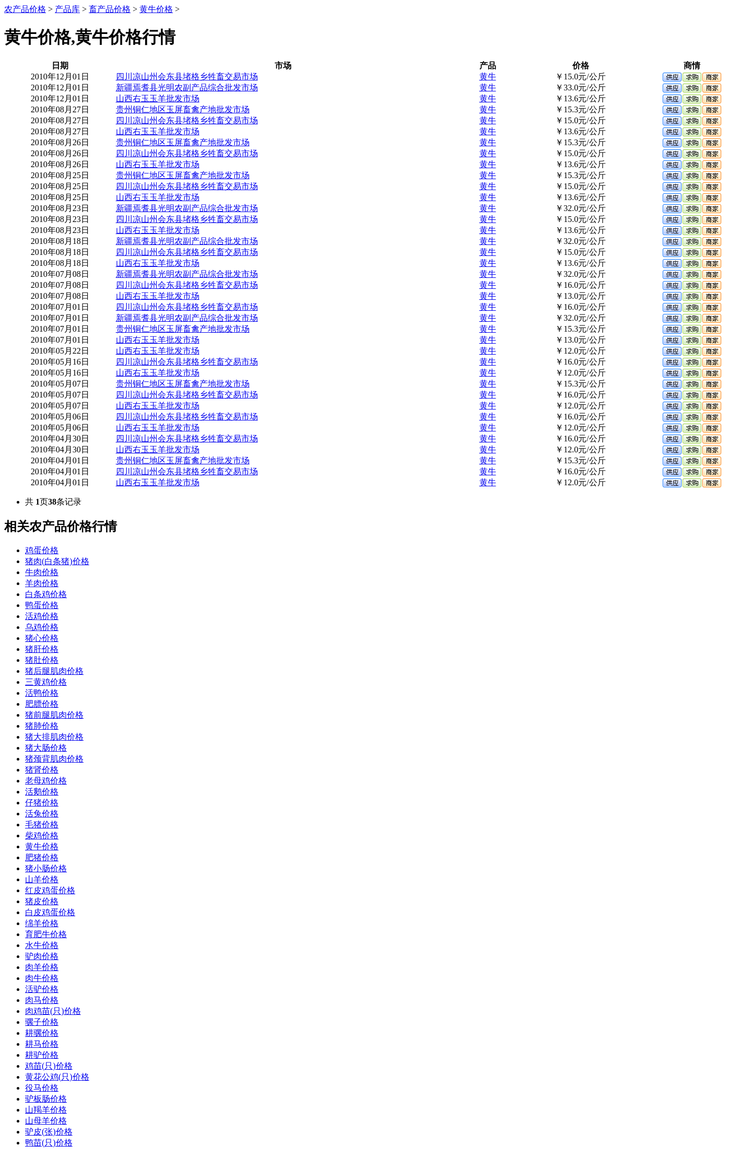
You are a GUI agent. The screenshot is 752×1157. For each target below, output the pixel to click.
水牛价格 (41, 945)
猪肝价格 (41, 649)
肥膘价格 (41, 703)
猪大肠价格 (46, 747)
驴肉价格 (41, 956)
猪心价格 (41, 638)
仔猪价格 (41, 802)
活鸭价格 (41, 692)
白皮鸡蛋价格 (50, 912)
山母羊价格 (46, 1120)
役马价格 (41, 1087)
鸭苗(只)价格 (49, 1142)
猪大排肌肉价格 (54, 736)
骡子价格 (41, 1022)
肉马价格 (41, 1000)
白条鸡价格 (46, 594)
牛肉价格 (41, 572)
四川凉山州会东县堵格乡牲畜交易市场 (187, 76)
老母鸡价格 (46, 780)
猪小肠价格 (46, 868)
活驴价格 (41, 989)
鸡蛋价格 (41, 550)
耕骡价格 (41, 1033)
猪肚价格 (41, 660)
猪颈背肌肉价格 (54, 758)
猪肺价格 (41, 725)
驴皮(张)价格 (49, 1131)
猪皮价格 (41, 901)
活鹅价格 (41, 791)
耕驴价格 (41, 1054)
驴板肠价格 (46, 1098)
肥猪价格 (41, 857)
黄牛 (487, 76)
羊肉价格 (41, 583)
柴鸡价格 (41, 835)
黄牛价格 (156, 9)
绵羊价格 (41, 923)
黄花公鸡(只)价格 (57, 1076)
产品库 (67, 9)
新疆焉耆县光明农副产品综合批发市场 (187, 87)
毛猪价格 (41, 824)
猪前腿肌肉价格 (54, 714)
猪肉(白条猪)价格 (57, 561)
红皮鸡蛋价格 (50, 890)
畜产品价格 (110, 9)
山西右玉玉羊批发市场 (157, 98)
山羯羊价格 (46, 1109)
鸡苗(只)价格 (49, 1065)
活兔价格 (41, 813)
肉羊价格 (41, 967)
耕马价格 (41, 1043)
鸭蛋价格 (41, 605)
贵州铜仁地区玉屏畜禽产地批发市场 (183, 109)
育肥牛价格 (46, 934)
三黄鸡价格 (46, 681)
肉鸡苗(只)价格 (53, 1011)
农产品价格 (25, 9)
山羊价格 (41, 879)
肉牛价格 (41, 978)
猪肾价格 (41, 769)
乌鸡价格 (41, 627)
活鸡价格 (41, 616)
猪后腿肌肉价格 (54, 671)
